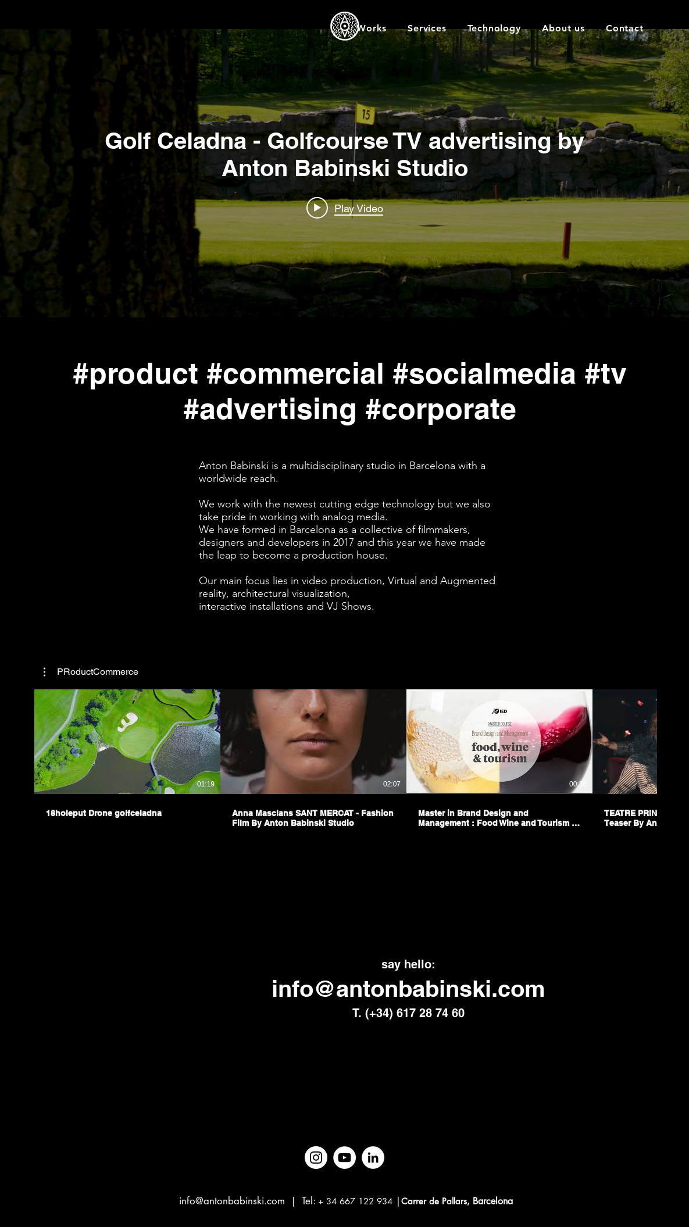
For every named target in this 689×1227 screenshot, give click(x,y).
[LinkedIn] (373, 1157)
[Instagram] (316, 1157)
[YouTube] (344, 1157)
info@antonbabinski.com (408, 988)
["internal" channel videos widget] (344, 173)
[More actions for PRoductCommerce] (91, 672)
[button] (91, 672)
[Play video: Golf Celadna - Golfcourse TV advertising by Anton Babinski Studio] (344, 207)
